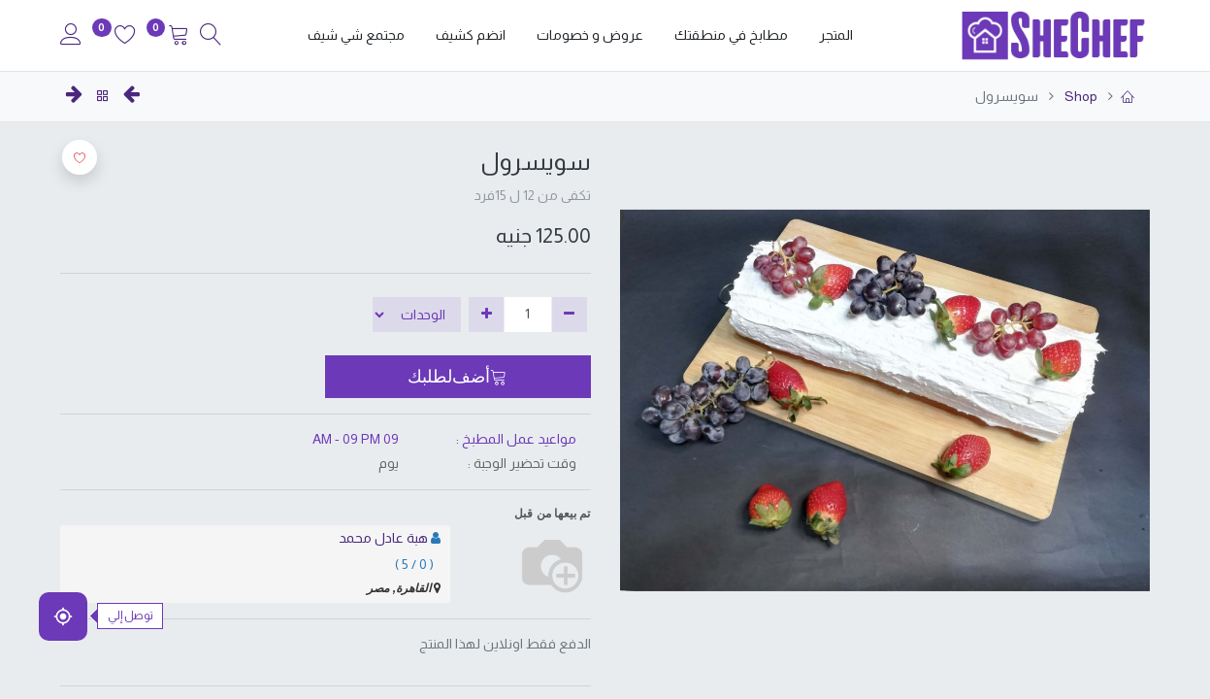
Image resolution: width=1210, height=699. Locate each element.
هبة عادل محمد (383, 538)
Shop (1079, 96)
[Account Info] (71, 37)
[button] (457, 376)
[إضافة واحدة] (487, 314)
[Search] (210, 37)
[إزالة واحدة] (569, 314)
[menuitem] (835, 35)
